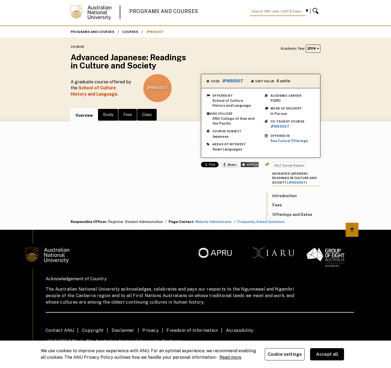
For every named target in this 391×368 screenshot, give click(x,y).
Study (108, 114)
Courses (130, 31)
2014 (313, 48)
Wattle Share (250, 164)
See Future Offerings (289, 141)
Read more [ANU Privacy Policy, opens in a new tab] (230, 357)
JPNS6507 (155, 31)
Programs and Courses (163, 11)
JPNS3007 (279, 126)
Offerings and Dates (292, 214)
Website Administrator (213, 222)
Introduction (284, 196)
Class (147, 114)
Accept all (327, 354)
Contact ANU (60, 330)
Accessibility (240, 330)
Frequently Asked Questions (261, 222)
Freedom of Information (192, 330)
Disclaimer (123, 330)
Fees (127, 114)
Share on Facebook (229, 164)
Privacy (150, 330)
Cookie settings (285, 354)
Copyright (93, 330)
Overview (84, 115)
